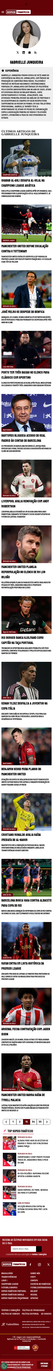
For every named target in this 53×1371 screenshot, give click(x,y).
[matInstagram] (39, 1264)
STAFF (33, 1277)
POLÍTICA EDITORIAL (30, 1313)
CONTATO (34, 1280)
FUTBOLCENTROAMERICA (41, 1287)
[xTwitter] (48, 1264)
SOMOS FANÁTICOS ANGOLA (12, 1294)
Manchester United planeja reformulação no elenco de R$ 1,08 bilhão (23, 572)
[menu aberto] (3, 12)
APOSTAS (34, 1298)
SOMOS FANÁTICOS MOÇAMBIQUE (15, 1298)
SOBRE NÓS (35, 1273)
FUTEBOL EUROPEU (9, 1287)
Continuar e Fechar (44, 1364)
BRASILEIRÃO (7, 1273)
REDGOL (34, 1294)
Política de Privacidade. (22, 1367)
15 (26, 1121)
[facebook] (30, 1264)
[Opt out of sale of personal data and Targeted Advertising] (4, 1366)
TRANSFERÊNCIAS (9, 1277)
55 (40, 1121)
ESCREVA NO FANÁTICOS (41, 1284)
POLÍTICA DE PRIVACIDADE (33, 1310)
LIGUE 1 (4, 1280)
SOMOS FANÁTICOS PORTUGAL (13, 1291)
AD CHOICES (46, 1313)
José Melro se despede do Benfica (22, 312)
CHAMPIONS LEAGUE (10, 1284)
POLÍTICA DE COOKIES (10, 1313)
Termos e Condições (39, 1255)
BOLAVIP (34, 1291)
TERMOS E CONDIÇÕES (10, 1310)
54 (33, 1121)
